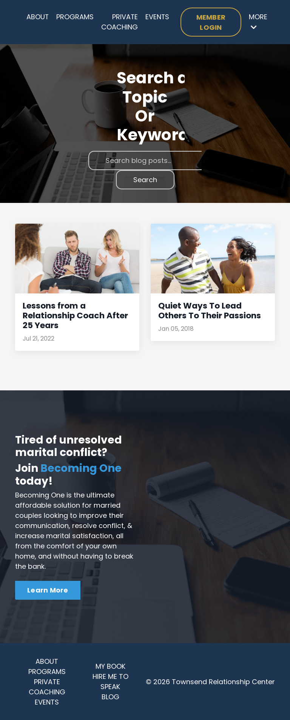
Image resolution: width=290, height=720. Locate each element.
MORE (258, 21)
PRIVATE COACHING (120, 22)
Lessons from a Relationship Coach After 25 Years (74, 315)
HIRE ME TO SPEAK (110, 681)
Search (145, 180)
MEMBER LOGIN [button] (211, 22)
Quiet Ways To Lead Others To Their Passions (208, 310)
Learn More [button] (47, 589)
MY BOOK (110, 666)
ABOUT (37, 17)
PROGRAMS (75, 17)
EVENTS (158, 17)
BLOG (110, 696)
